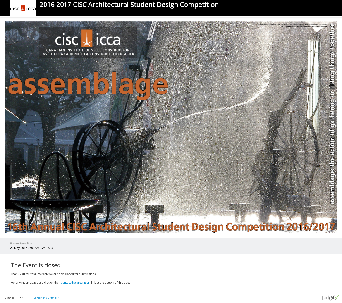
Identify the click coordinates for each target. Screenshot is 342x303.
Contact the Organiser (46, 297)
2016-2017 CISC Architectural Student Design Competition (129, 4)
